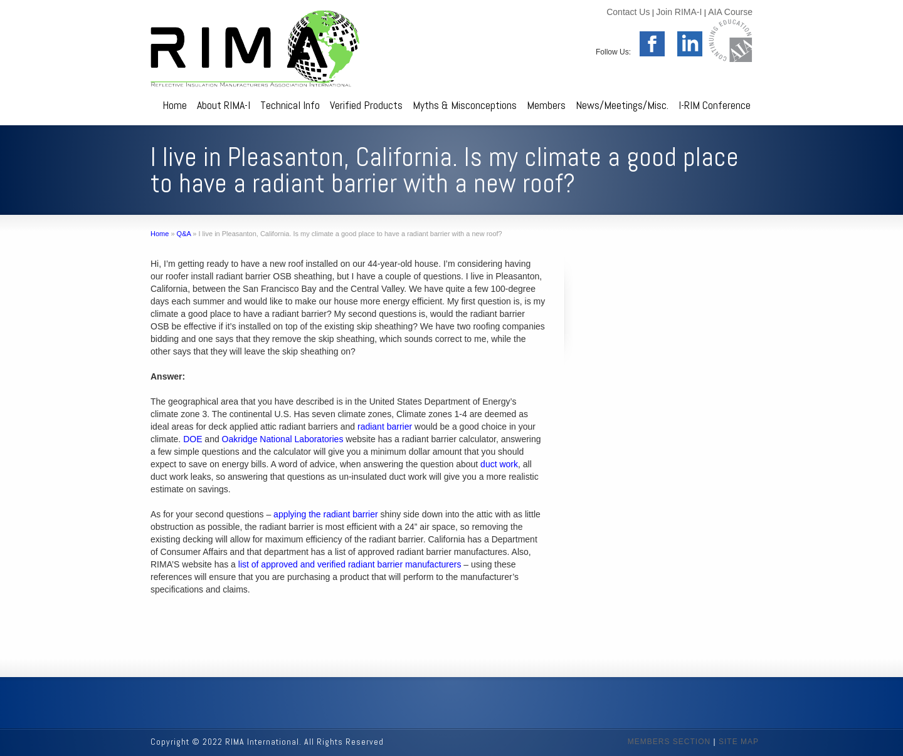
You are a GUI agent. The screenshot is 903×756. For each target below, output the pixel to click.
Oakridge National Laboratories (283, 439)
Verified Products (366, 105)
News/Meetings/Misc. (622, 105)
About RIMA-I (223, 105)
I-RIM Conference (715, 105)
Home (174, 105)
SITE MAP (739, 741)
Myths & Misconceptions (465, 105)
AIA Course (730, 12)
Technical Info (290, 105)
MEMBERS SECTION (669, 741)
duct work (499, 464)
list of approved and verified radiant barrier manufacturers (350, 564)
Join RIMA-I (679, 12)
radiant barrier (384, 427)
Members (546, 105)
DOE (192, 439)
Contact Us (628, 12)
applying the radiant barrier (325, 514)
